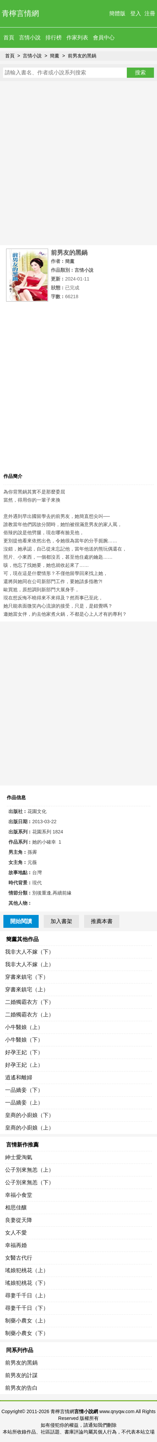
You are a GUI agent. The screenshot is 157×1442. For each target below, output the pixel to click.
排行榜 (53, 37)
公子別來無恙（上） (29, 1170)
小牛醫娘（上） (24, 1027)
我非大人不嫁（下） (29, 952)
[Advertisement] (78, 163)
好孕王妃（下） (24, 1052)
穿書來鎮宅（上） (26, 989)
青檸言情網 (20, 13)
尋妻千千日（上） (26, 1295)
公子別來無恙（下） (29, 1182)
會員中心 (104, 37)
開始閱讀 (21, 921)
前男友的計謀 (21, 1375)
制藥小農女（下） (26, 1333)
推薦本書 (102, 921)
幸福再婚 (16, 1245)
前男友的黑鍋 (82, 55)
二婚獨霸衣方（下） (29, 1002)
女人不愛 (16, 1233)
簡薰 (54, 55)
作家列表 (77, 37)
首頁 (8, 37)
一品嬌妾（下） (24, 1090)
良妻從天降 (18, 1220)
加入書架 (61, 921)
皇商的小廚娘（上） (29, 1128)
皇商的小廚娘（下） (29, 1115)
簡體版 (117, 13)
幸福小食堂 (18, 1195)
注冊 (149, 13)
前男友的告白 (21, 1388)
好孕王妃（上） (24, 1065)
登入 (135, 13)
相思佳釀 (16, 1207)
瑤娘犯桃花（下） (26, 1283)
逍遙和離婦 (18, 1077)
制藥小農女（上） (26, 1320)
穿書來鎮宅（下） (26, 977)
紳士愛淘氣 (18, 1157)
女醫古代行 (18, 1258)
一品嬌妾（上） (24, 1102)
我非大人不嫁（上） (29, 964)
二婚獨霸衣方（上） (29, 1014)
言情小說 (30, 37)
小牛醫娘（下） (24, 1040)
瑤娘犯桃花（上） (26, 1270)
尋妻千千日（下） (26, 1308)
